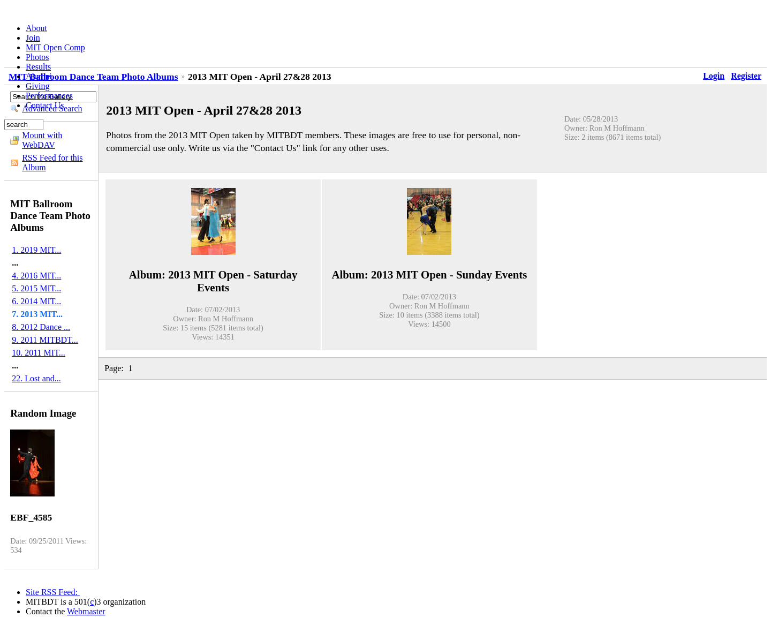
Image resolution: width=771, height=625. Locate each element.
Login (713, 75)
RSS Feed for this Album (52, 162)
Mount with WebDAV (42, 140)
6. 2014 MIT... (36, 301)
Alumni (39, 76)
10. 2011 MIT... (38, 352)
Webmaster (86, 611)
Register (746, 75)
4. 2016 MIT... (36, 275)
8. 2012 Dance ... (41, 327)
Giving (37, 86)
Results (38, 66)
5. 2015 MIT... (36, 288)
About (36, 28)
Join (33, 37)
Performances (49, 95)
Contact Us (45, 105)
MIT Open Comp (55, 47)
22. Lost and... (36, 378)
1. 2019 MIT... (36, 249)
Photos (37, 57)
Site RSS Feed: (53, 592)
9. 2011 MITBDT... (45, 339)
